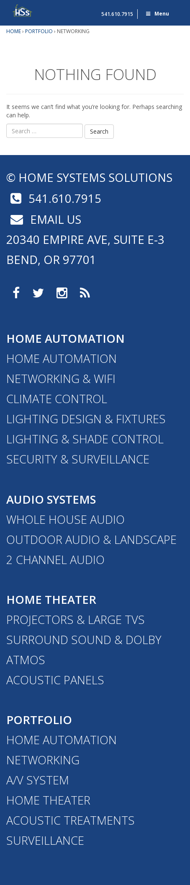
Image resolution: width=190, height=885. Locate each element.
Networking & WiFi (61, 378)
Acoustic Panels (55, 680)
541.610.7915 (117, 14)
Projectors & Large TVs (75, 619)
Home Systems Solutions (23, 10)
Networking (43, 760)
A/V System (37, 780)
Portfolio (39, 719)
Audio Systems (51, 499)
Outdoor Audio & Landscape (91, 539)
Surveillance (45, 840)
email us (43, 219)
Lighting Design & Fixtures (86, 419)
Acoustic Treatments (70, 820)
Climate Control (56, 398)
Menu (157, 13)
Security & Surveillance (77, 459)
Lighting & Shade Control (85, 439)
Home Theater (51, 599)
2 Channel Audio (55, 559)
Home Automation (65, 338)
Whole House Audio (65, 519)
